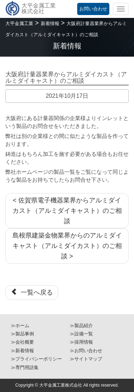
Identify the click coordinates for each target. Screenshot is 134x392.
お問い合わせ (93, 8)
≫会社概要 (22, 342)
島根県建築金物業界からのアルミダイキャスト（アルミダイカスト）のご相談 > (67, 246)
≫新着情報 (22, 350)
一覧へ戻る (32, 292)
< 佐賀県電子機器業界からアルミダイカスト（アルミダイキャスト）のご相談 (67, 211)
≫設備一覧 (81, 333)
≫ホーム (20, 325)
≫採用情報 (81, 342)
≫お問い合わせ (86, 350)
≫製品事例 (22, 333)
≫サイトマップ (86, 359)
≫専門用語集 (25, 367)
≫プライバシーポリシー (36, 359)
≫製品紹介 (81, 325)
